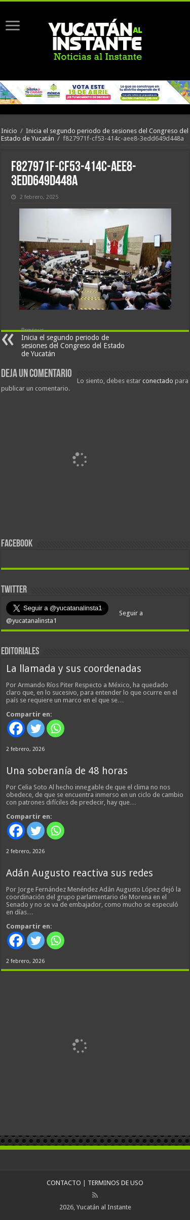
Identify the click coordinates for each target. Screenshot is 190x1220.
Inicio (9, 131)
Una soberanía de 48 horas (67, 771)
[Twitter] (36, 728)
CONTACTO (64, 1183)
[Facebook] (16, 728)
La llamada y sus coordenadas (73, 669)
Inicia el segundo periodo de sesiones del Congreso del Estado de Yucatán (73, 342)
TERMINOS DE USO (115, 1183)
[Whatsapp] (55, 728)
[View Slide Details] (79, 462)
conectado (157, 381)
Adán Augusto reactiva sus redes (79, 873)
